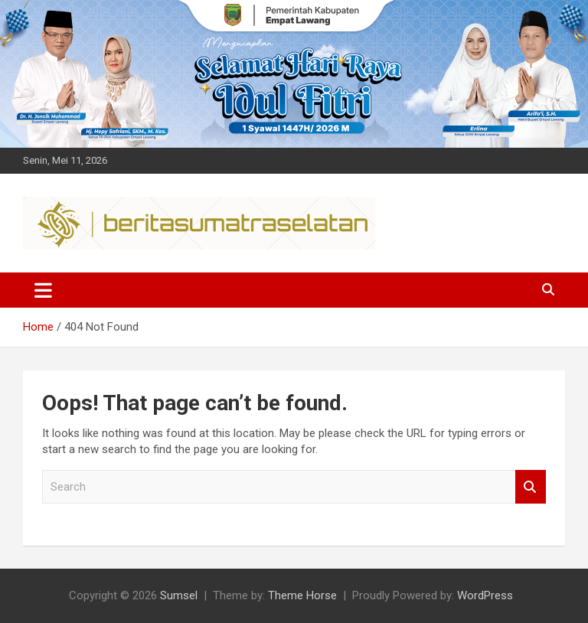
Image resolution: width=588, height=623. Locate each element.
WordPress (485, 595)
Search (530, 487)
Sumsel (179, 595)
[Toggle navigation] (43, 290)
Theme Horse (302, 595)
